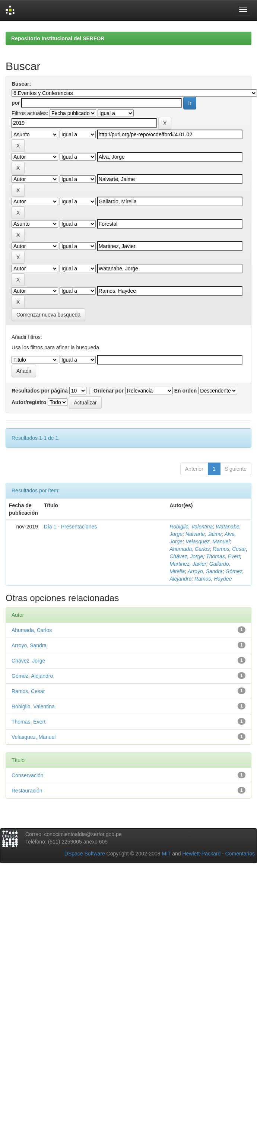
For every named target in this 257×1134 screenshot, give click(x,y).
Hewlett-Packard (201, 854)
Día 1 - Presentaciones (70, 527)
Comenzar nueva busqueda (48, 315)
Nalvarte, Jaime (203, 534)
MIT (166, 854)
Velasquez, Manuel (207, 541)
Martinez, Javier (187, 564)
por (16, 103)
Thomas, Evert (223, 556)
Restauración (27, 791)
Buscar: (21, 84)
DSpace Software (84, 854)
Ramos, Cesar (229, 549)
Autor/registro (29, 402)
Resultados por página (40, 391)
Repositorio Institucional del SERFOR (57, 38)
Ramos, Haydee (213, 579)
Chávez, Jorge (186, 556)
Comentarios (240, 854)
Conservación (28, 775)
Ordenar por (108, 391)
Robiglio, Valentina (191, 527)
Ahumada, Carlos (189, 549)
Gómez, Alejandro (32, 676)
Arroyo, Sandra (205, 571)
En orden (185, 391)
